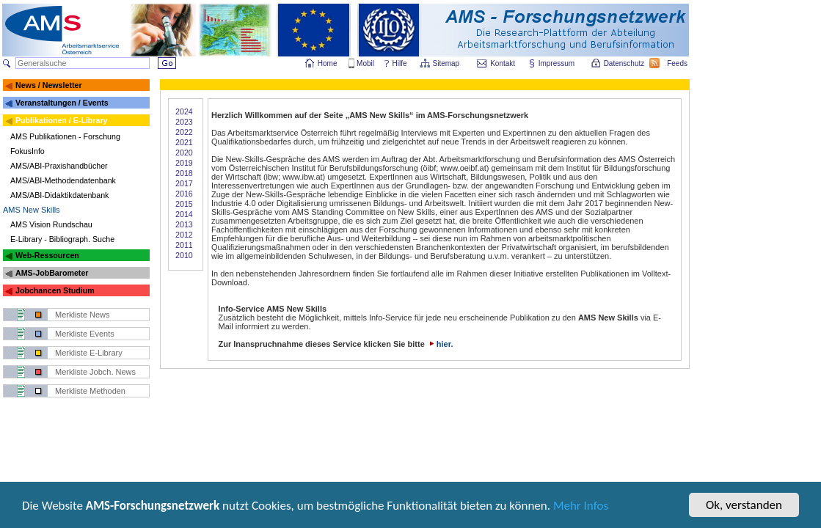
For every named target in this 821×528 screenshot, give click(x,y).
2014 (184, 214)
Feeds (678, 63)
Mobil (365, 63)
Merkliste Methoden (90, 390)
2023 (184, 121)
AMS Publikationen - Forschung (65, 136)
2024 (184, 111)
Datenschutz (625, 63)
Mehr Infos (580, 507)
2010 (184, 255)
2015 (184, 203)
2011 (184, 245)
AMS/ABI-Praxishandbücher (59, 165)
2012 (184, 234)
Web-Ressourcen (47, 255)
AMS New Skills (31, 209)
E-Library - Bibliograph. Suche (62, 239)
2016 (184, 193)
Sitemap (447, 63)
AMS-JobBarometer (51, 272)
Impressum (557, 63)
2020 (184, 152)
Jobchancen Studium (55, 290)
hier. (440, 344)
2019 (184, 162)
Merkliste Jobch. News (95, 371)
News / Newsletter (48, 85)
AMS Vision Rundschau (51, 224)
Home (327, 63)
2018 (184, 173)
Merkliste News (82, 314)
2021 (184, 142)
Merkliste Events (84, 333)
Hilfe (400, 63)
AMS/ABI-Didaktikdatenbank (59, 195)
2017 (184, 183)
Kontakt (502, 63)
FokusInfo (27, 151)
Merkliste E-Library (89, 352)
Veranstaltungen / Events (62, 102)
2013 (184, 224)
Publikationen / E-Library (61, 120)
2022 (184, 132)
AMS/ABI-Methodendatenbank (63, 180)
